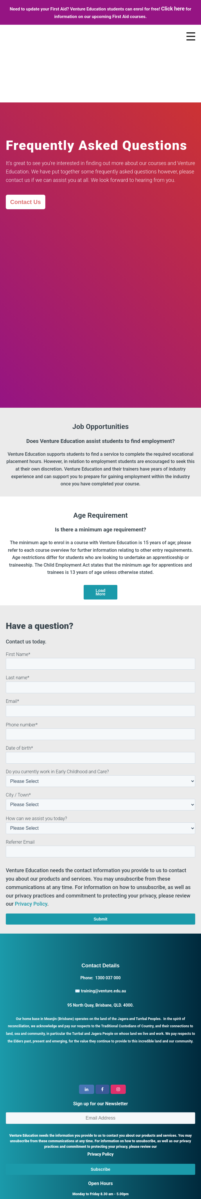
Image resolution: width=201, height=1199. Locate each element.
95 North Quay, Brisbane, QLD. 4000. (100, 935)
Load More (100, 522)
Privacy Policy (31, 834)
